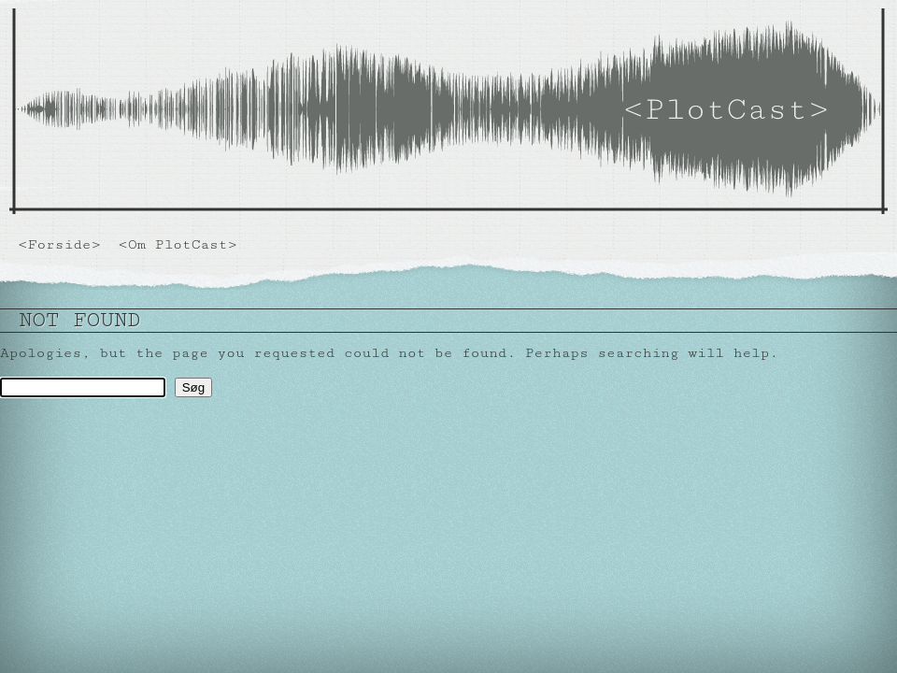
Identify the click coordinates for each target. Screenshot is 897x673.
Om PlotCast (178, 244)
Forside (60, 244)
